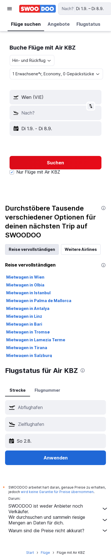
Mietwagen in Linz (24, 316)
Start (30, 552)
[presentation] (103, 208)
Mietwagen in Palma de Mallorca (38, 300)
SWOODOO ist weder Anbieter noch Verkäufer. (58, 508)
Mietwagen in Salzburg (29, 355)
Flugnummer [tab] (47, 390)
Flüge (45, 552)
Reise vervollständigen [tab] (32, 249)
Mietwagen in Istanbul (28, 292)
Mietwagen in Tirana (26, 347)
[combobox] (32, 60)
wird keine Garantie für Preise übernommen (57, 492)
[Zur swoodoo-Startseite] (37, 9)
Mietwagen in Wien (25, 277)
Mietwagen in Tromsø (28, 332)
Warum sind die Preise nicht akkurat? (58, 530)
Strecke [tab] (18, 390)
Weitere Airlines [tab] (81, 249)
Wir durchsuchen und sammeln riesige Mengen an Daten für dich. (58, 520)
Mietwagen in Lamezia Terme (35, 339)
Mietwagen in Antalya (27, 308)
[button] (9, 9)
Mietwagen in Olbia (25, 284)
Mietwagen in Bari (24, 324)
